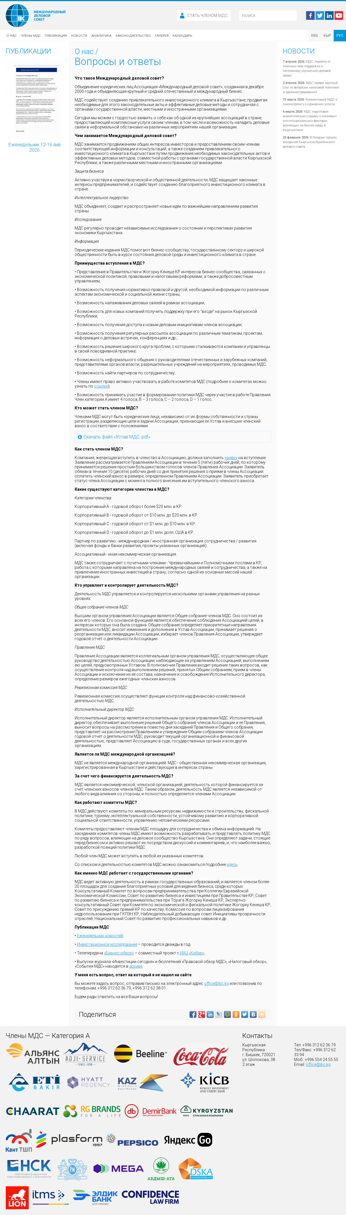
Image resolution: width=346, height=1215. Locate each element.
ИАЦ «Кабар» (192, 953)
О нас (11, 36)
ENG (314, 36)
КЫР (327, 36)
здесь (232, 864)
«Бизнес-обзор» (119, 953)
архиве (135, 966)
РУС (340, 36)
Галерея (162, 36)
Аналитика (101, 36)
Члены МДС (31, 36)
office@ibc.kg (216, 983)
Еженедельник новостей (100, 935)
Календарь (182, 36)
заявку (231, 457)
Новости (79, 36)
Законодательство (133, 36)
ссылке (101, 386)
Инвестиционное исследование (107, 944)
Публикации (56, 36)
